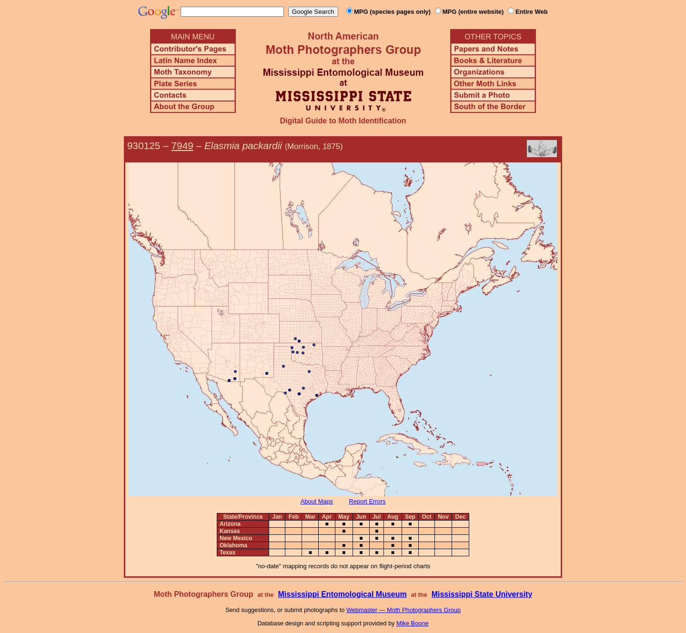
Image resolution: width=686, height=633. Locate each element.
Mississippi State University (482, 594)
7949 (182, 145)
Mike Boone (412, 623)
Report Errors (367, 501)
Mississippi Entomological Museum (342, 594)
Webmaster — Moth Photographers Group (403, 609)
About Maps (317, 501)
